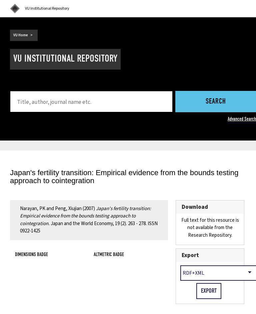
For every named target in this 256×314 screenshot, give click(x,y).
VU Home (20, 35)
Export (190, 255)
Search (216, 102)
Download (195, 207)
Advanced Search (242, 119)
